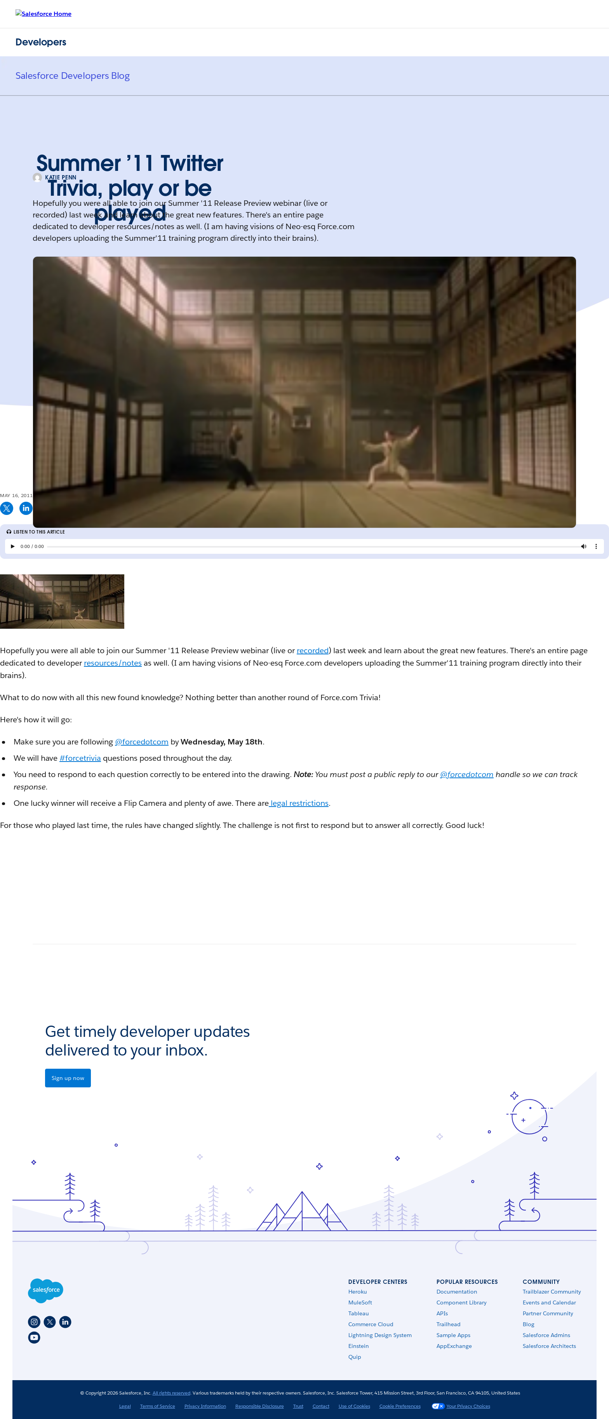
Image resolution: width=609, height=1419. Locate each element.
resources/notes (113, 663)
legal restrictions (299, 803)
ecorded (314, 650)
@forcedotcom (142, 742)
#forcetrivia (80, 758)
